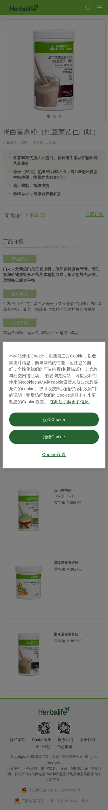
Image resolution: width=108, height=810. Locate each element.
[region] (54, 405)
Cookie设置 (54, 454)
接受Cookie (54, 419)
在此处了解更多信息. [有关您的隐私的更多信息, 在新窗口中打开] (70, 401)
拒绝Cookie (54, 437)
